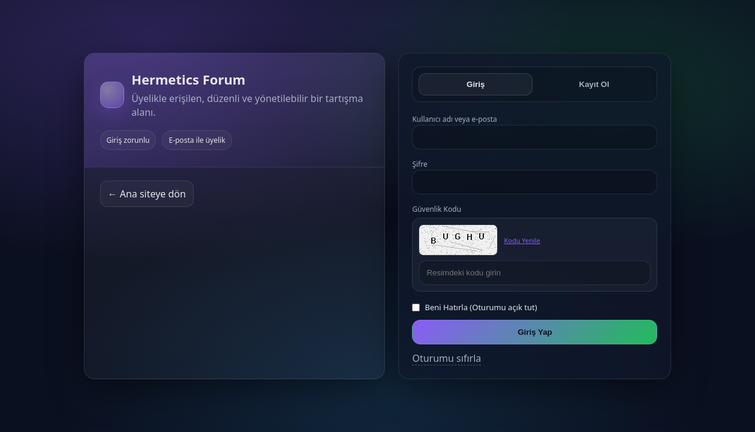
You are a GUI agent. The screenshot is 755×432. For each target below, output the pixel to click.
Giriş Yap (535, 332)
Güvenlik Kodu (436, 209)
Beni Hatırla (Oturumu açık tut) (481, 307)
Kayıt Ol (594, 84)
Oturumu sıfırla (446, 358)
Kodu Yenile (522, 240)
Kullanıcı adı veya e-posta (454, 119)
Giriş (476, 84)
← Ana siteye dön (147, 193)
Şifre (419, 164)
